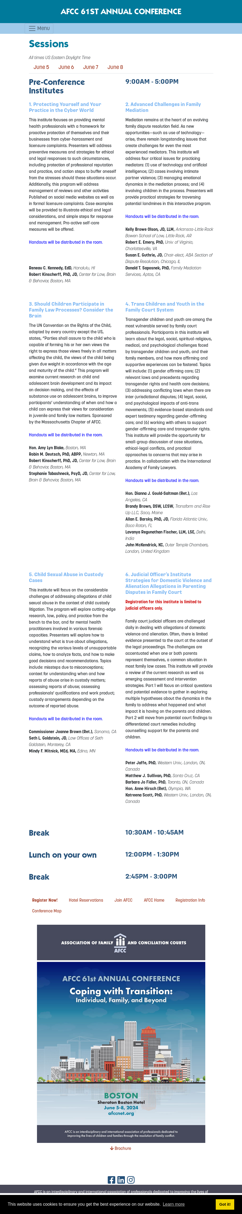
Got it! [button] (224, 1204)
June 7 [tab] (90, 67)
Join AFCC (123, 900)
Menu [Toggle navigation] (39, 28)
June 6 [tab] (66, 67)
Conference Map (47, 910)
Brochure (120, 1148)
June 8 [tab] (115, 67)
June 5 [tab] (41, 67)
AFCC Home (154, 900)
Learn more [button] (174, 1204)
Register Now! (45, 900)
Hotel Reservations (86, 900)
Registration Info (190, 900)
